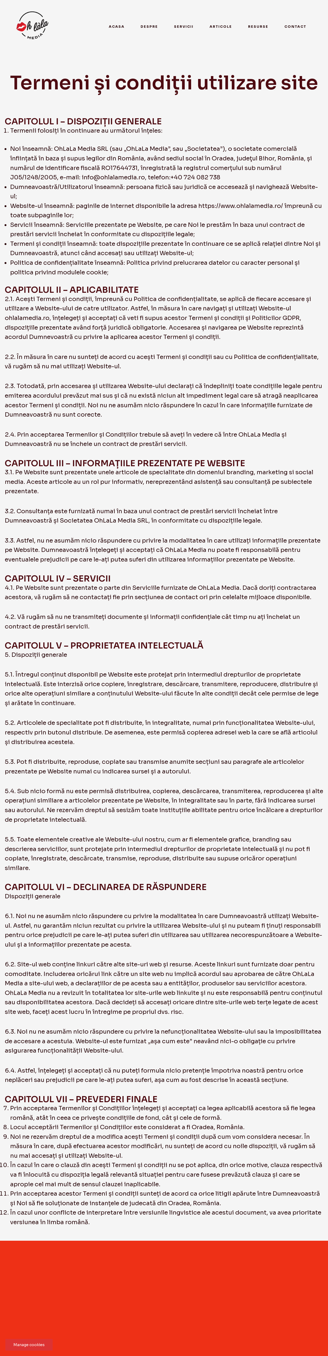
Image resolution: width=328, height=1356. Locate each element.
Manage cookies (29, 1344)
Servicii (184, 27)
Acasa (117, 27)
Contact (295, 27)
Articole (221, 27)
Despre (149, 27)
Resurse (258, 27)
